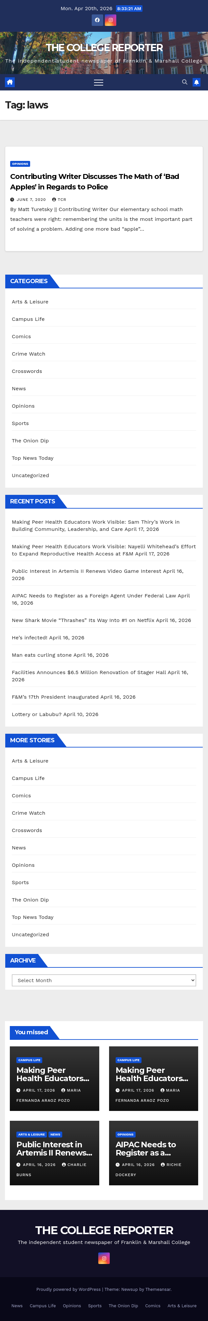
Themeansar (158, 1289)
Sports (20, 423)
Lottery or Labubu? (37, 714)
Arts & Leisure (30, 302)
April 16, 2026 (40, 1164)
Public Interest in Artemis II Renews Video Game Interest (86, 571)
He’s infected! (29, 637)
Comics (21, 336)
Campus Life (28, 319)
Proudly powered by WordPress (69, 1289)
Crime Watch (29, 354)
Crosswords (27, 371)
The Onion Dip (30, 440)
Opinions (20, 163)
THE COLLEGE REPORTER (104, 48)
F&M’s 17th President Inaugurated (55, 697)
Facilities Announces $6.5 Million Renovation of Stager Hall (89, 672)
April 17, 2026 (40, 1090)
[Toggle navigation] (98, 82)
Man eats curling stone (42, 655)
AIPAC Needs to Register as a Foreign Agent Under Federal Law (94, 596)
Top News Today (33, 458)
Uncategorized (30, 475)
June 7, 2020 (32, 199)
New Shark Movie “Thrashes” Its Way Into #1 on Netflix (83, 620)
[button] (184, 82)
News (19, 388)
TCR (59, 199)
